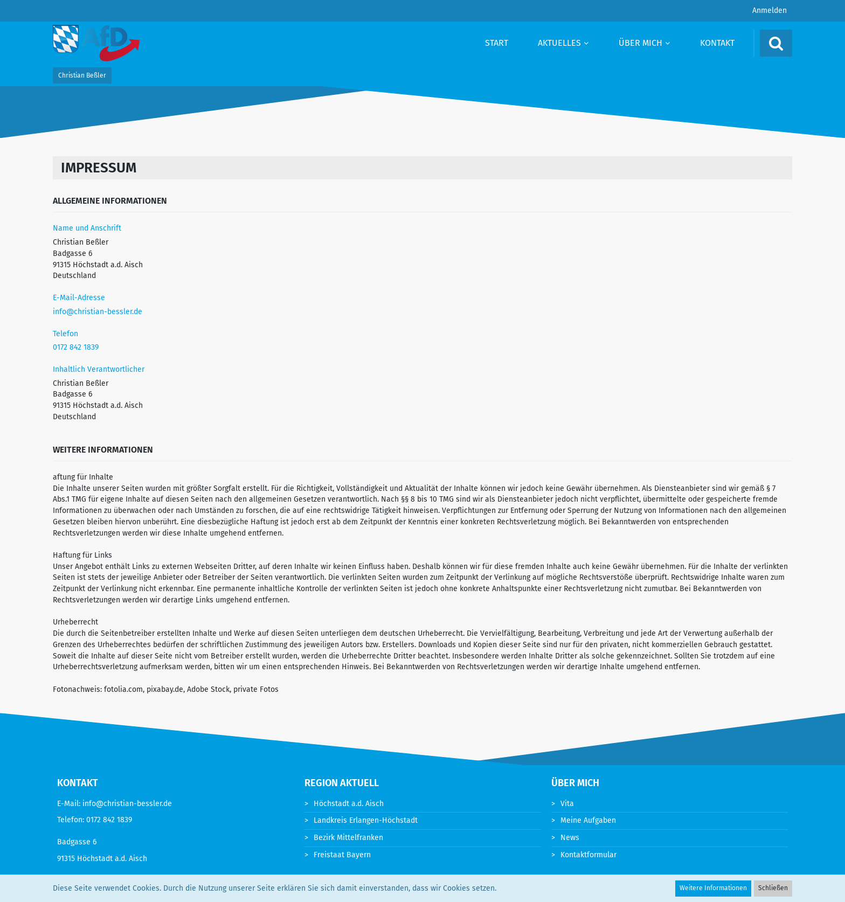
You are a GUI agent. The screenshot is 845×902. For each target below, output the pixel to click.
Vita (567, 803)
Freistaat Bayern (342, 854)
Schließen (773, 888)
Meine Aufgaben (588, 820)
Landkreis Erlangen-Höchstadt (366, 820)
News (569, 837)
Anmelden (769, 10)
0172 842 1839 (76, 347)
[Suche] (776, 43)
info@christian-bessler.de (97, 311)
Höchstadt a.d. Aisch (349, 803)
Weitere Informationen (713, 888)
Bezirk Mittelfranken (348, 837)
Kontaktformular (588, 854)
